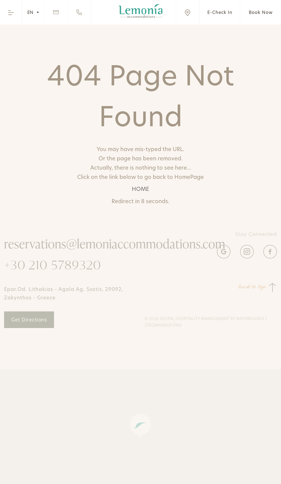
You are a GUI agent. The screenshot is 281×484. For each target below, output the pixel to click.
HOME (140, 189)
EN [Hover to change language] (33, 12)
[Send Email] (56, 12)
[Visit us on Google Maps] (187, 12)
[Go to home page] (140, 10)
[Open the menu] (11, 12)
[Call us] (79, 12)
